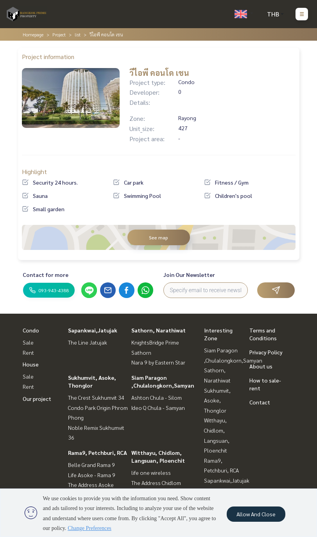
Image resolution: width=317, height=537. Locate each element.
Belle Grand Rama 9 (91, 464)
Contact (259, 402)
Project (59, 34)
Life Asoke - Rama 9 (91, 474)
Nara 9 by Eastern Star (158, 362)
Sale (28, 342)
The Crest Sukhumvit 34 (96, 397)
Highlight (34, 171)
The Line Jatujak (87, 342)
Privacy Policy (266, 352)
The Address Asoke (91, 484)
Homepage (33, 34)
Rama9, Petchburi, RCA (97, 452)
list (78, 34)
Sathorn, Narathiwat (158, 330)
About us (260, 366)
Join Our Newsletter (189, 274)
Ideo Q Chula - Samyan (158, 407)
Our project (37, 398)
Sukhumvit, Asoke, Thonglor (217, 400)
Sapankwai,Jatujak (92, 330)
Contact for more (45, 274)
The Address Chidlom (156, 482)
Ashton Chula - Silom (156, 397)
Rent (28, 352)
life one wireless (151, 472)
